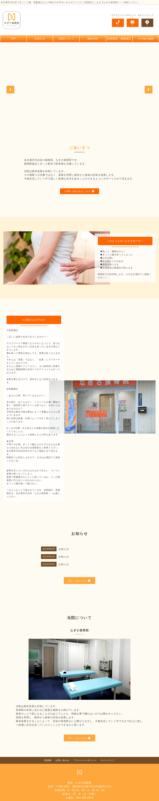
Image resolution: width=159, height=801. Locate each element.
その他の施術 (146, 38)
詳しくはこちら (79, 589)
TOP (13, 38)
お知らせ (39, 38)
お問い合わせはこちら (79, 186)
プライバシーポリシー (124, 15)
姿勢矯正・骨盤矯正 (119, 38)
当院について (66, 38)
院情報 (47, 768)
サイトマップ (146, 15)
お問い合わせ (62, 768)
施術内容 (92, 38)
